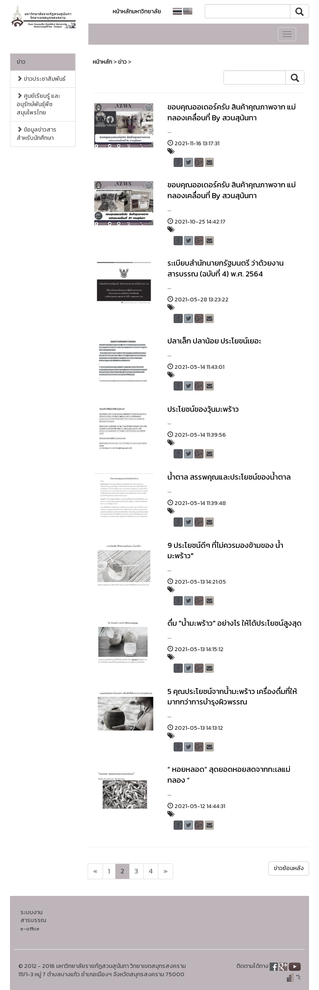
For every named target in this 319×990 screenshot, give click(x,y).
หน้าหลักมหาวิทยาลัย (137, 11)
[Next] (95, 871)
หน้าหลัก (102, 61)
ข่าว (21, 61)
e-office (29, 929)
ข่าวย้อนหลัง (289, 868)
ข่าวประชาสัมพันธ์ (41, 79)
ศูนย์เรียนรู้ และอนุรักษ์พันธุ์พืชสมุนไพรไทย (38, 104)
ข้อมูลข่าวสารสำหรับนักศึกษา (36, 133)
